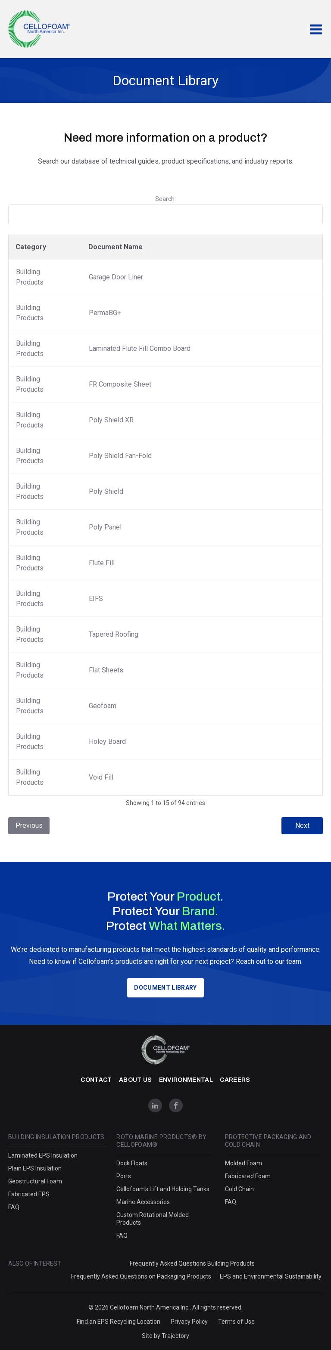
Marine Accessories (143, 1201)
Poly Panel (105, 527)
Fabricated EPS (29, 1194)
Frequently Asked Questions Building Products (192, 1263)
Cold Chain (239, 1189)
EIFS (96, 598)
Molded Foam (243, 1163)
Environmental (186, 1080)
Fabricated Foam (248, 1176)
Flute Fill (102, 563)
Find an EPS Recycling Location (118, 1321)
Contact (96, 1080)
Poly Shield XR (111, 420)
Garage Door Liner (116, 277)
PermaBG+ (105, 313)
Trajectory (175, 1335)
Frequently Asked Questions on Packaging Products (141, 1276)
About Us (135, 1080)
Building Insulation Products (56, 1136)
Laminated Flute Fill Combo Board (139, 348)
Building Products (30, 277)
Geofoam (102, 706)
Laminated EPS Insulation (43, 1155)
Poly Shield (106, 491)
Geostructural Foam (35, 1181)
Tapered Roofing (113, 634)
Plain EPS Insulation (35, 1168)
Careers (235, 1080)
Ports (123, 1176)
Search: (165, 209)
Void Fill (101, 777)
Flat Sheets (106, 670)
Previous (29, 825)
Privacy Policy (189, 1321)
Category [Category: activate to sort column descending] (31, 247)
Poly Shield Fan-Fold (120, 456)
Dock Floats (131, 1163)
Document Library (165, 987)
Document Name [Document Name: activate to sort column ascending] (115, 247)
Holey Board (107, 741)
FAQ (13, 1207)
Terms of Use (236, 1321)
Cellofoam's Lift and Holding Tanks (162, 1189)
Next (302, 825)
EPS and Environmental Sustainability (271, 1276)
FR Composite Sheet (120, 384)
